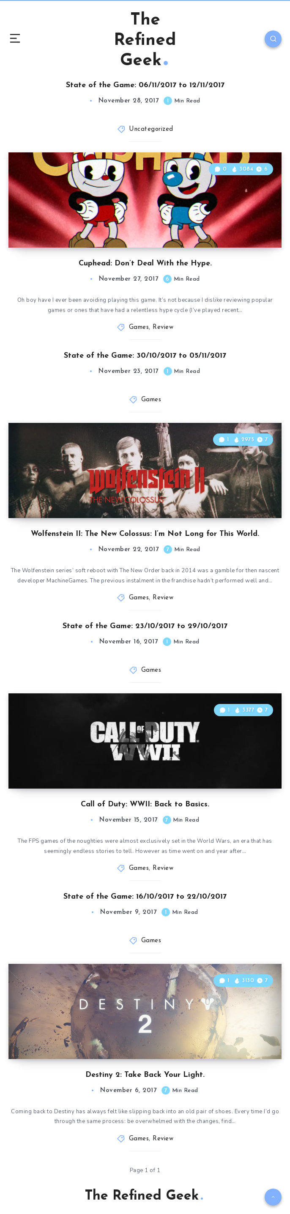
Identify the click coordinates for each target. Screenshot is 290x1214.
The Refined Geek (145, 40)
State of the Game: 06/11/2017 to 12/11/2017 (145, 85)
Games (139, 327)
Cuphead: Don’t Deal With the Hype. (145, 263)
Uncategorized (151, 129)
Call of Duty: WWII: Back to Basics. (145, 804)
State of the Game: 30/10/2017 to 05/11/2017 (145, 356)
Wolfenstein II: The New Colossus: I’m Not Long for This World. (145, 534)
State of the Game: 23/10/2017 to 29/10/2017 (145, 626)
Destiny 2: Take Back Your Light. (145, 1075)
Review (163, 327)
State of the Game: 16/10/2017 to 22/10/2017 (145, 897)
